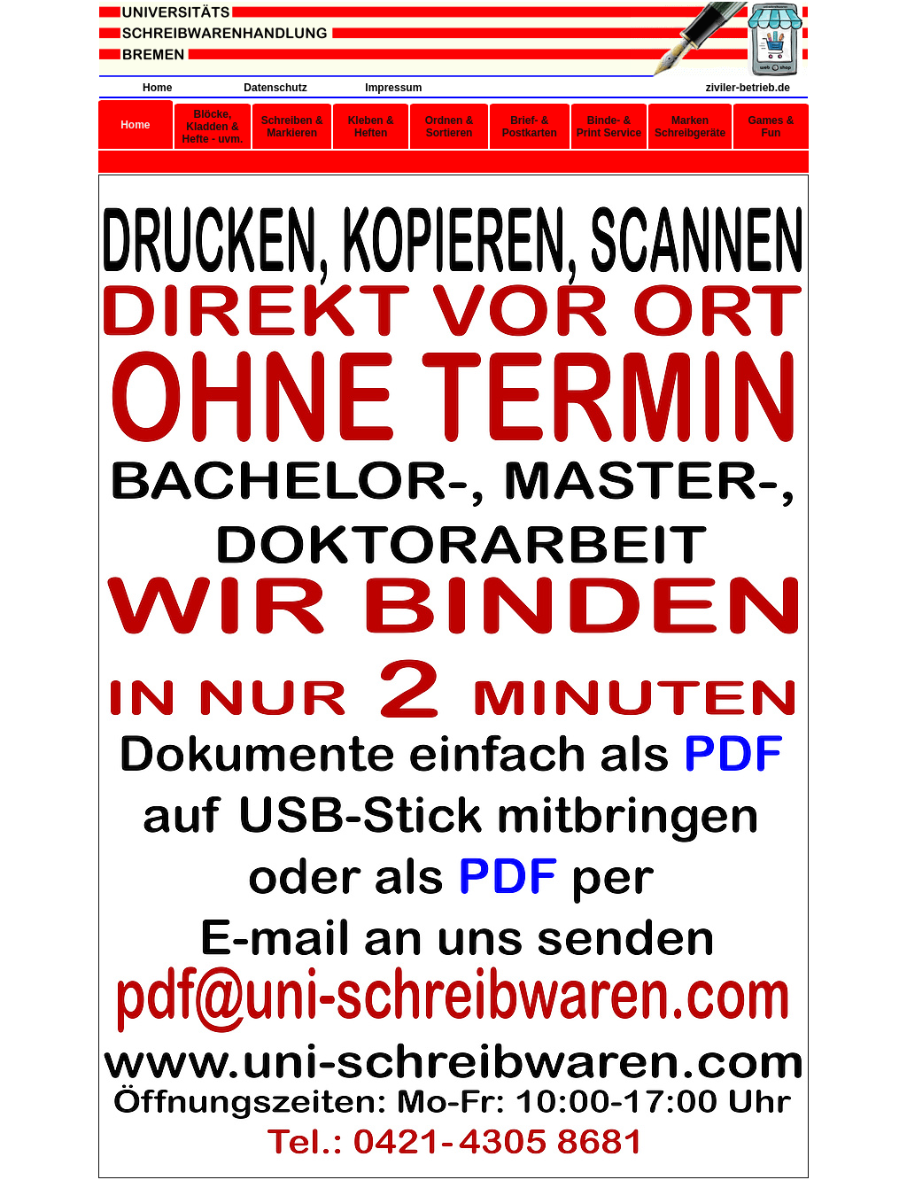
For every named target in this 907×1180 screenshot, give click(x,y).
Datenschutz (275, 88)
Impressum (393, 88)
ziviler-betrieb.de (748, 88)
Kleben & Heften (371, 126)
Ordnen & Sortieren (449, 126)
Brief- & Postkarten (529, 126)
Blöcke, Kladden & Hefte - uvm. (213, 126)
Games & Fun (771, 126)
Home (157, 88)
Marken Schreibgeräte (690, 126)
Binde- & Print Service (609, 126)
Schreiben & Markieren (292, 126)
